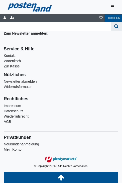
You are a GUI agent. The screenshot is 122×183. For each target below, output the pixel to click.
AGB (7, 122)
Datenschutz (13, 111)
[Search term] (55, 26)
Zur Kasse (12, 66)
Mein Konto (13, 149)
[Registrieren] (12, 18)
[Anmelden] (5, 18)
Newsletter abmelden (20, 81)
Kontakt (10, 56)
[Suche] (116, 26)
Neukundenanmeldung (21, 144)
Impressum (12, 106)
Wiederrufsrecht (16, 116)
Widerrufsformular (18, 87)
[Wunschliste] (100, 18)
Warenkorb (12, 61)
